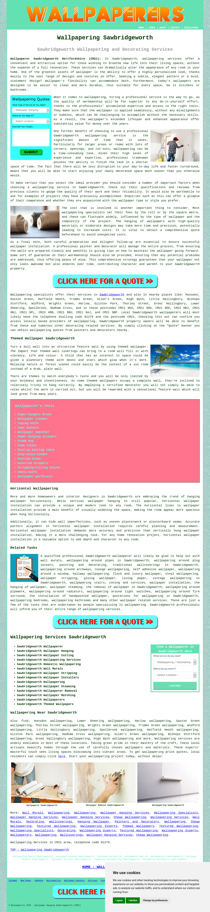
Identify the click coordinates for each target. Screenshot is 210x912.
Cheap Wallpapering (130, 817)
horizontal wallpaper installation (84, 526)
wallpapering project (106, 756)
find (24, 721)
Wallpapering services (173, 738)
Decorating (35, 821)
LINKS (151, 27)
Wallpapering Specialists (176, 812)
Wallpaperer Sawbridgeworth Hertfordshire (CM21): (55, 58)
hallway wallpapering (91, 573)
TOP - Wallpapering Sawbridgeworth (39, 849)
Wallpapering (58, 812)
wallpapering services (162, 58)
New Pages (26, 880)
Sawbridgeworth (111, 294)
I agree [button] (119, 900)
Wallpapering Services (169, 817)
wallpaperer (122, 556)
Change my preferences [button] (155, 900)
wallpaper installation (170, 582)
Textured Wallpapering (56, 826)
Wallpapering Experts (98, 826)
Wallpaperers (21, 835)
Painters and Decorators (137, 821)
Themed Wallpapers (138, 826)
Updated (39, 880)
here (61, 756)
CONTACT (175, 27)
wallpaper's (98, 119)
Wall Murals (32, 812)
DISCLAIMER (191, 27)
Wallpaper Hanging (74, 880)
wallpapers (156, 221)
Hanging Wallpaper (93, 821)
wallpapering (124, 149)
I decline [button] (132, 900)
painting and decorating (82, 565)
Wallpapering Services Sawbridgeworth (58, 637)
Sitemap (13, 880)
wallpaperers (170, 312)
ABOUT (162, 27)
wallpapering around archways (66, 569)
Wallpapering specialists (31, 294)
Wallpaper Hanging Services (124, 812)
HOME (141, 27)
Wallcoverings (60, 821)
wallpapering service (50, 187)
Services (92, 880)
